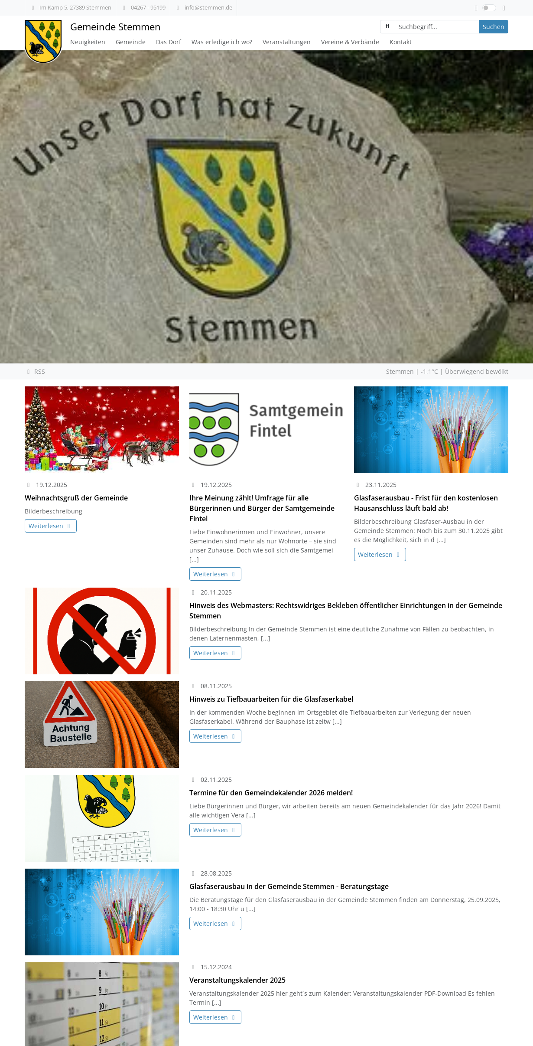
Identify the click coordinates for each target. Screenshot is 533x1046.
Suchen (493, 27)
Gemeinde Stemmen (115, 26)
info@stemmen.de (203, 7)
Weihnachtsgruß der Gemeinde (76, 498)
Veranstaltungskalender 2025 (237, 980)
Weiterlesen (51, 526)
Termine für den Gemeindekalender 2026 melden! (271, 793)
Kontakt (401, 42)
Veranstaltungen (287, 42)
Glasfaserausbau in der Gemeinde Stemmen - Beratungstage (289, 886)
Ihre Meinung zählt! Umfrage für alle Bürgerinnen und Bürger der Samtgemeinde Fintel (262, 508)
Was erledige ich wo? (222, 42)
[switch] (489, 7)
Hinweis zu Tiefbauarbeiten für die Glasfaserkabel (271, 699)
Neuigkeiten (87, 42)
